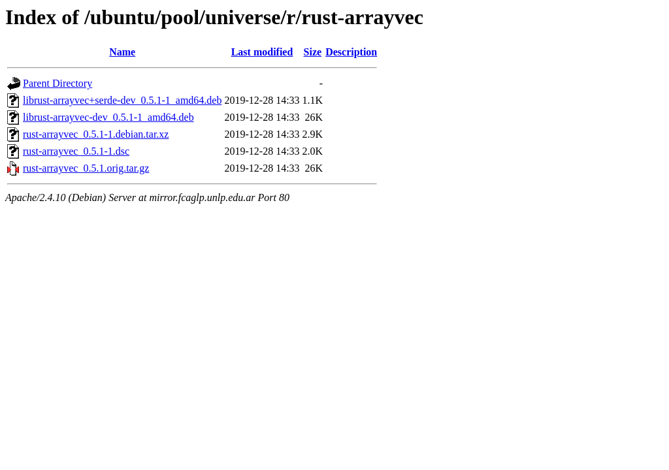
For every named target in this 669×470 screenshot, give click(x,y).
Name (122, 51)
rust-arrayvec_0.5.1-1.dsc (76, 151)
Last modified (262, 51)
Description (351, 51)
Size (313, 51)
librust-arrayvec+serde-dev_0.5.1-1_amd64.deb (122, 100)
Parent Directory (57, 83)
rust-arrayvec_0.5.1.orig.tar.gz (86, 168)
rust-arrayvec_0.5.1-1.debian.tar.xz (96, 134)
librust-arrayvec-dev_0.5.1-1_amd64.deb (108, 117)
